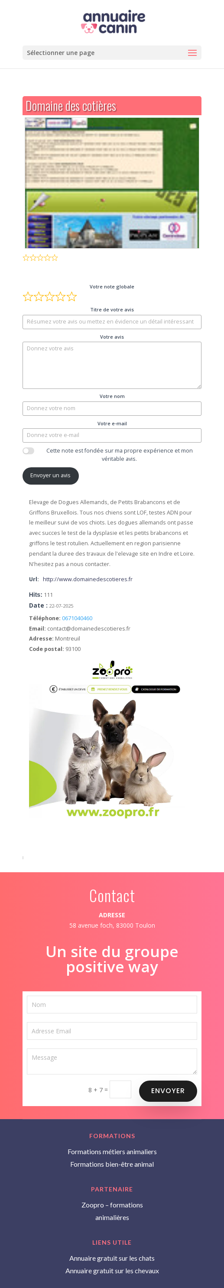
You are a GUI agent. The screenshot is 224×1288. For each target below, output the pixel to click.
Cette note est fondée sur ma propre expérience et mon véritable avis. (119, 455)
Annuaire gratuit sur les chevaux (112, 1270)
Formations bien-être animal (112, 1164)
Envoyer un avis (50, 475)
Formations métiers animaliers (112, 1151)
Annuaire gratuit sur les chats (112, 1258)
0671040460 (77, 618)
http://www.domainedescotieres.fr (88, 579)
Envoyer (169, 1090)
